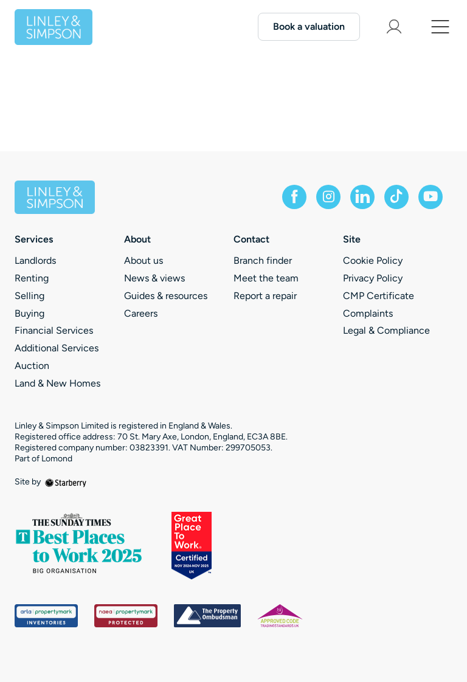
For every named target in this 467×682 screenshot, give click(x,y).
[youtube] (430, 197)
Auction (32, 365)
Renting (32, 278)
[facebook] (294, 197)
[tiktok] (396, 197)
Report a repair (265, 295)
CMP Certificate (378, 295)
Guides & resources (165, 295)
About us (143, 260)
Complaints (368, 313)
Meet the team (266, 278)
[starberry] (66, 482)
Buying (29, 313)
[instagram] (328, 197)
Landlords (35, 260)
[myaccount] (394, 26)
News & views (154, 278)
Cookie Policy (373, 260)
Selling (29, 295)
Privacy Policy (373, 278)
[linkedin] (362, 197)
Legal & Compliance (386, 330)
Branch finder (263, 260)
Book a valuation (309, 26)
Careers (140, 313)
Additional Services (57, 348)
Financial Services (54, 330)
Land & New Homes (57, 383)
